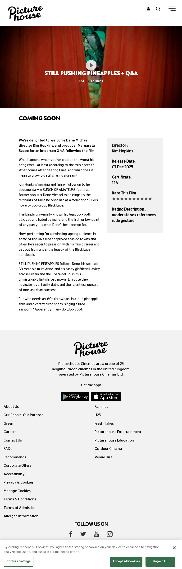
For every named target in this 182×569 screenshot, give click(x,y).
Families (101, 407)
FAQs (8, 449)
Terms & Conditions (20, 499)
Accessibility (14, 474)
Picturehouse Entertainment (118, 432)
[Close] (174, 552)
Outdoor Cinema (108, 449)
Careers (10, 432)
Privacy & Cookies (18, 482)
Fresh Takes (104, 423)
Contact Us (13, 440)
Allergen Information (21, 516)
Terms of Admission (20, 508)
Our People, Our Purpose (23, 415)
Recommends (15, 457)
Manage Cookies (17, 491)
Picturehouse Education (114, 440)
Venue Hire (103, 457)
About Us (11, 407)
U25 (98, 415)
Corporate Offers (17, 465)
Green (8, 423)
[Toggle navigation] (172, 9)
